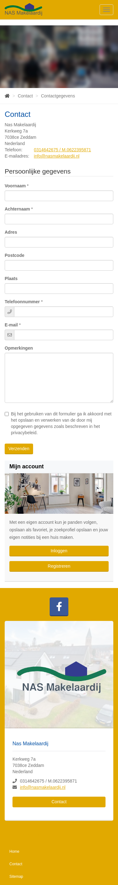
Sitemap (16, 876)
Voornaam (15, 185)
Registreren (59, 566)
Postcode (14, 255)
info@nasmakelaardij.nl (57, 156)
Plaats (11, 278)
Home (14, 851)
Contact (59, 801)
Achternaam (17, 208)
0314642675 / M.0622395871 (62, 149)
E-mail (11, 324)
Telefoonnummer (22, 301)
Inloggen (59, 550)
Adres (11, 232)
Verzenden (18, 448)
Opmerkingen (19, 348)
